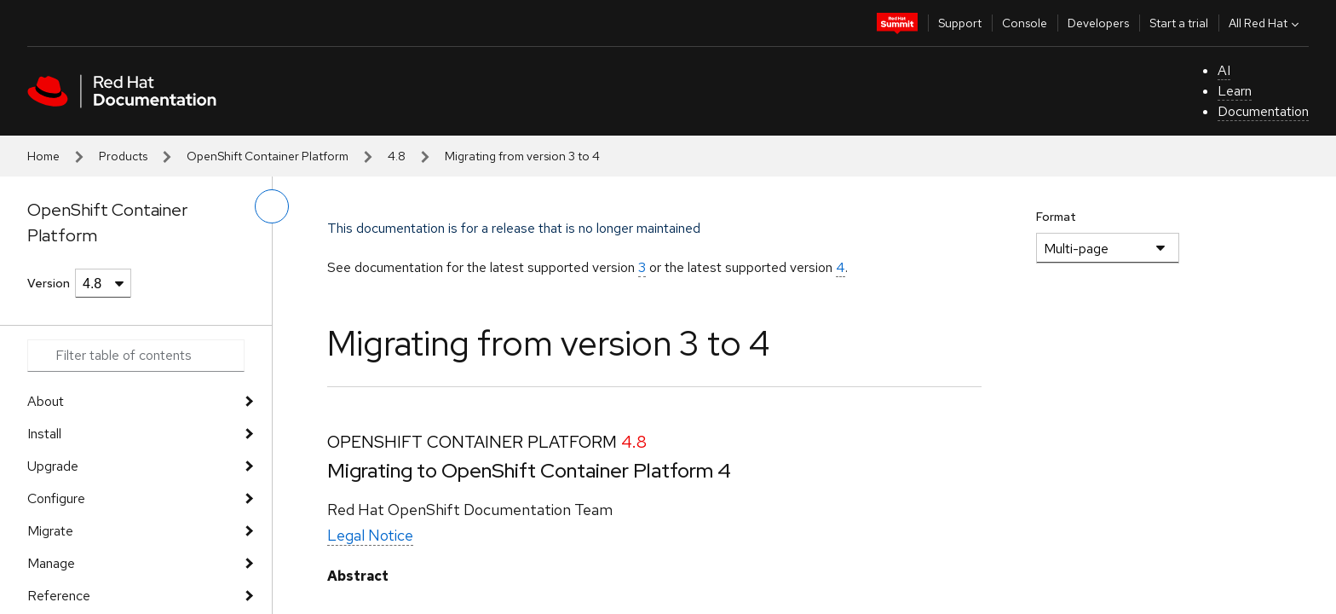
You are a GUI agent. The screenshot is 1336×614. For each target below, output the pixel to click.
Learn (1235, 91)
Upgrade (52, 466)
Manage (51, 563)
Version (48, 283)
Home (43, 156)
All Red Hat (1266, 23)
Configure (56, 498)
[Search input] (136, 355)
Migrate (50, 531)
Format (1056, 216)
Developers (1098, 23)
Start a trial (1178, 23)
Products (123, 156)
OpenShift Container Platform (267, 156)
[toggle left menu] (272, 206)
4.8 (397, 156)
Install (44, 434)
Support (960, 23)
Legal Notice (370, 535)
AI (1224, 70)
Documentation (1263, 111)
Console (1024, 23)
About (45, 401)
